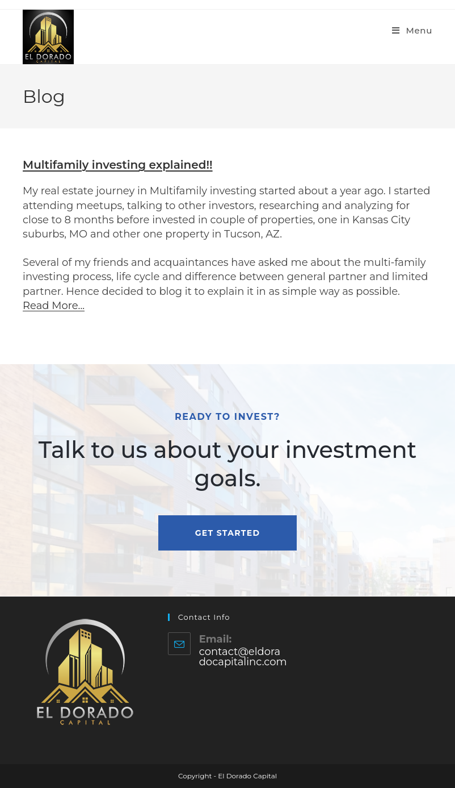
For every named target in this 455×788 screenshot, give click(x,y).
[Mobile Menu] (412, 30)
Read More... (54, 305)
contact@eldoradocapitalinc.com (243, 656)
